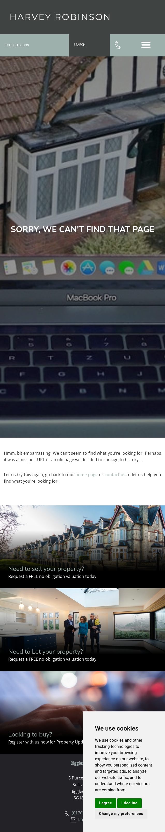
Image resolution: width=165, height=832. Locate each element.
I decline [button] (129, 803)
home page (86, 474)
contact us (115, 474)
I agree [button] (105, 803)
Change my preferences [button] (121, 814)
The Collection (17, 45)
